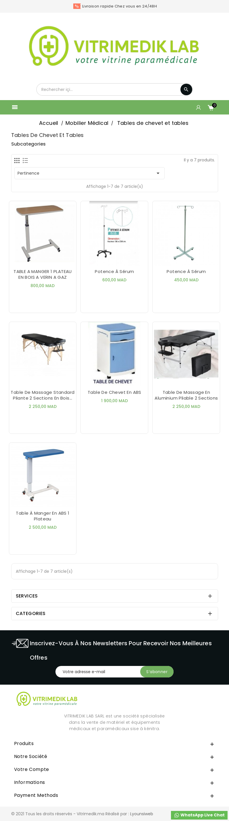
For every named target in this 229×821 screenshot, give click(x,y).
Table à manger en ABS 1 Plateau (42, 516)
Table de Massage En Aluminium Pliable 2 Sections (186, 395)
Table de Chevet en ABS (114, 392)
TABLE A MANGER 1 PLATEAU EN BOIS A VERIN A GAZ (43, 274)
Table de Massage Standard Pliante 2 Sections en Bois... (42, 395)
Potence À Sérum (114, 271)
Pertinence (90, 173)
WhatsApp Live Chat (199, 815)
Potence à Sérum (186, 271)
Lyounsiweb (141, 814)
